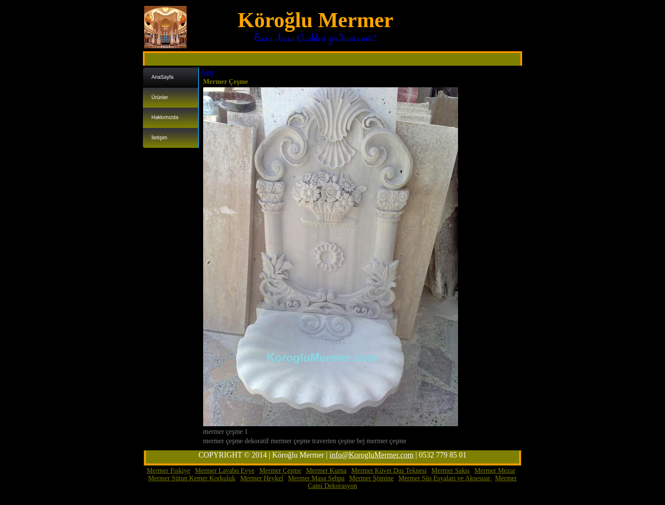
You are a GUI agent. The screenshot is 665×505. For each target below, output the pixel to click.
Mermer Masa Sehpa (316, 478)
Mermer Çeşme (280, 470)
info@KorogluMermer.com (372, 455)
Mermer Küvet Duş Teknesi (389, 470)
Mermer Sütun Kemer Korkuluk (191, 478)
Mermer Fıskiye (168, 470)
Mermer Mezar (495, 470)
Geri (207, 72)
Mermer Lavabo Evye (224, 470)
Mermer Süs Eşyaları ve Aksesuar (445, 478)
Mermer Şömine (371, 478)
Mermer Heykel (261, 478)
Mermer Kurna (326, 470)
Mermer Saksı (450, 470)
